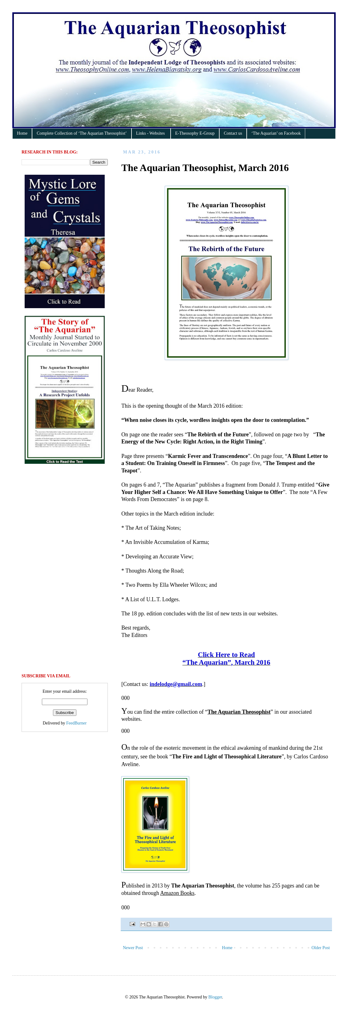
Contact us (233, 133)
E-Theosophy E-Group (195, 133)
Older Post (321, 947)
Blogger (215, 997)
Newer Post (133, 947)
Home (22, 133)
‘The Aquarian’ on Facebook (276, 133)
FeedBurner (76, 723)
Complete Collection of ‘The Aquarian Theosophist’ (82, 133)
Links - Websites (151, 133)
